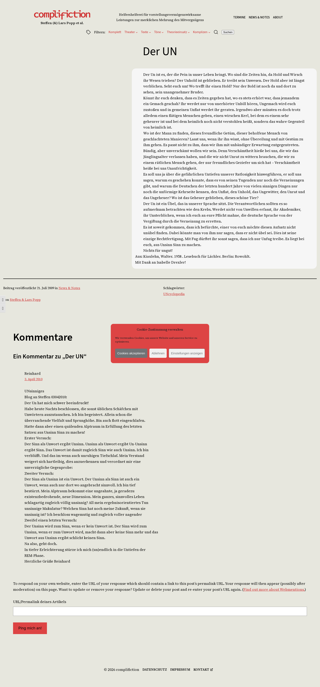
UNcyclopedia (174, 294)
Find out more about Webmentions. (274, 589)
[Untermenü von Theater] (137, 32)
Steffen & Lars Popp (25, 299)
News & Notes (69, 288)
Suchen (227, 32)
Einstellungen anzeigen (187, 353)
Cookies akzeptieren (131, 353)
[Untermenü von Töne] (163, 32)
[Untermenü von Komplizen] (209, 32)
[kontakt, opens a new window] (203, 669)
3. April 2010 (33, 379)
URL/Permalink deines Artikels (39, 601)
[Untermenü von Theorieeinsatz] (189, 32)
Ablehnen (158, 353)
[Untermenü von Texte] (150, 32)
